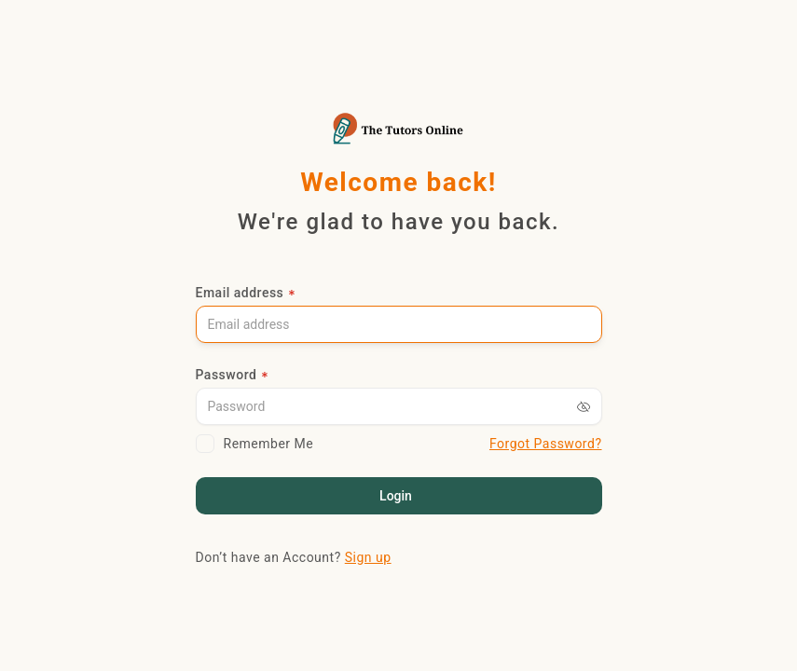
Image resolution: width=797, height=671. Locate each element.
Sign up (368, 557)
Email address (240, 292)
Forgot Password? (545, 443)
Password (226, 374)
